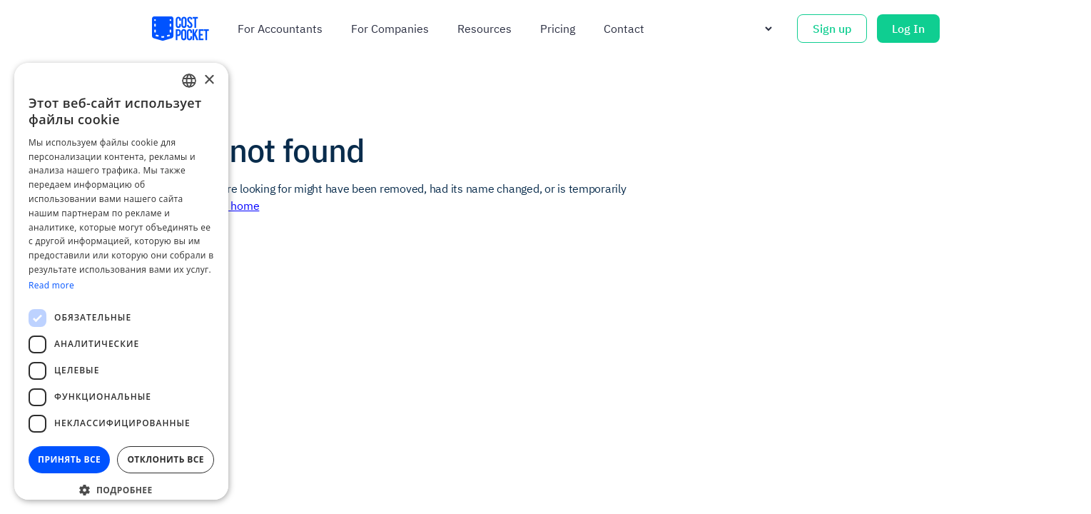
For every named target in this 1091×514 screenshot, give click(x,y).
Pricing (557, 28)
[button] (121, 490)
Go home (236, 205)
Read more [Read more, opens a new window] (51, 285)
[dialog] (121, 281)
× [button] (208, 80)
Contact (624, 28)
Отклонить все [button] (165, 459)
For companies (390, 28)
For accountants (280, 28)
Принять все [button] (69, 459)
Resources (484, 28)
